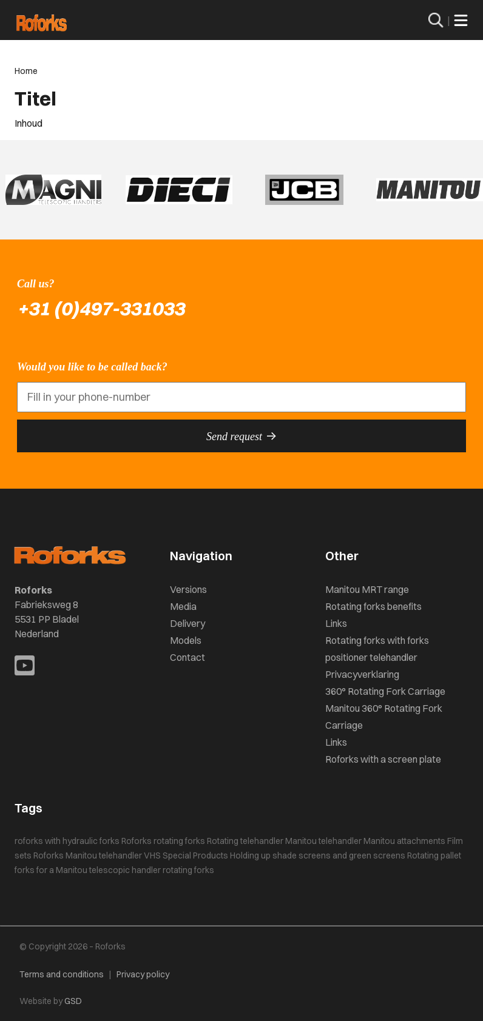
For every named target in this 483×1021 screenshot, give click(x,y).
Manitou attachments (404, 840)
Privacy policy (143, 974)
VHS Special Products (186, 855)
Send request (241, 436)
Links (336, 623)
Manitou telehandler (323, 840)
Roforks (136, 840)
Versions (188, 589)
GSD (73, 1001)
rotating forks (179, 840)
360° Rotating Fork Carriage (385, 691)
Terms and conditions (61, 974)
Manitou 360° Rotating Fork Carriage (383, 716)
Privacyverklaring (362, 674)
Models (185, 640)
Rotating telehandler (245, 840)
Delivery (187, 623)
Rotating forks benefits (373, 606)
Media (183, 606)
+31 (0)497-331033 (100, 308)
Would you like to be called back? (92, 367)
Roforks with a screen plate (383, 759)
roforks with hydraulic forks (67, 840)
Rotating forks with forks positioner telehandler (377, 648)
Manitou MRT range (367, 589)
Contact (187, 657)
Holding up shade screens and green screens (317, 855)
